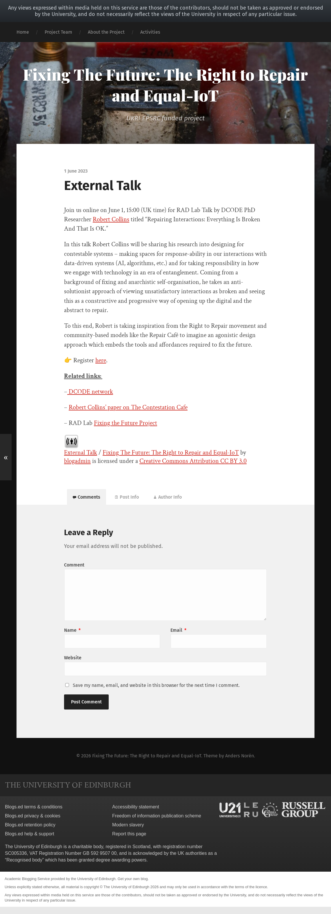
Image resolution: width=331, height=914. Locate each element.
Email (178, 630)
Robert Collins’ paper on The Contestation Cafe (128, 407)
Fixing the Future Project (125, 423)
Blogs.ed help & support (29, 833)
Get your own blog (133, 879)
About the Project (106, 32)
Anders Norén (239, 756)
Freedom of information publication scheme (156, 815)
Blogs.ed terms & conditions (33, 806)
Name (72, 630)
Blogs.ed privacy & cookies (32, 815)
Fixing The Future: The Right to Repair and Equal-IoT (165, 85)
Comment (74, 565)
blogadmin (77, 461)
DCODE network (90, 392)
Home (23, 32)
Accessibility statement (135, 806)
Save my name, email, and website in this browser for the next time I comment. (156, 685)
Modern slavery (128, 824)
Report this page (129, 833)
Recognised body (24, 859)
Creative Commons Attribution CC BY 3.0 (193, 461)
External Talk (80, 452)
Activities (150, 32)
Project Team (58, 32)
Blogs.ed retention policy (30, 824)
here (100, 360)
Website (72, 657)
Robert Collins (111, 219)
